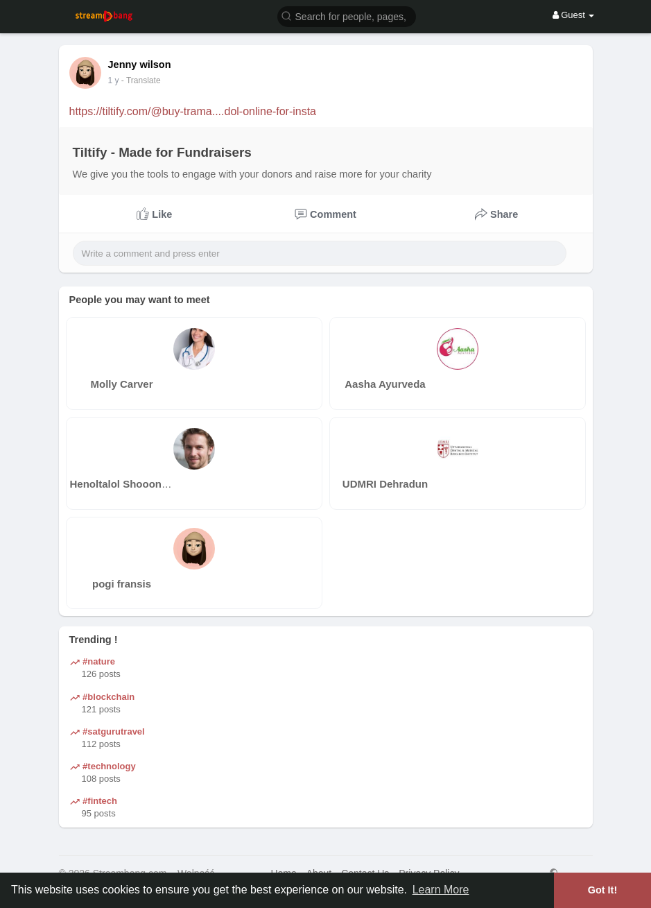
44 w (116, 80)
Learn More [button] (441, 890)
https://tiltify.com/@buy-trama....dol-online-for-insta (193, 111)
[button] (346, 15)
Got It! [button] (602, 890)
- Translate (147, 80)
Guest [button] (574, 15)
